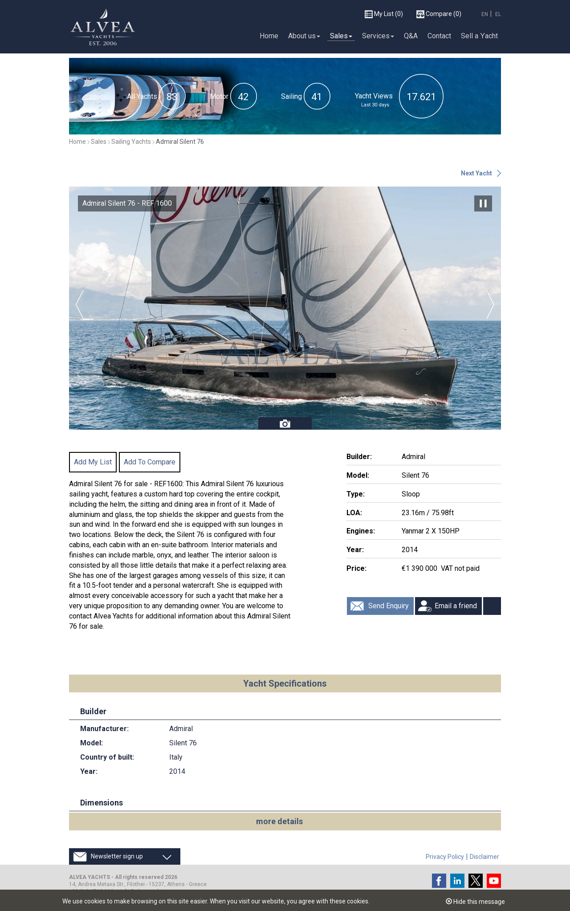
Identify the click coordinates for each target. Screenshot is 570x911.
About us (304, 35)
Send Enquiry (388, 606)
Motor (219, 96)
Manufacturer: (104, 728)
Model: (357, 475)
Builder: (359, 456)
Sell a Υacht (479, 35)
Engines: (360, 531)
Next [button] (490, 304)
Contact (439, 35)
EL (498, 14)
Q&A (411, 35)
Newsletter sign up (117, 856)
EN (484, 14)
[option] (285, 308)
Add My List (93, 462)
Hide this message (475, 901)
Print (492, 606)
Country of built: (107, 757)
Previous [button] (79, 304)
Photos (285, 423)
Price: (356, 568)
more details (279, 821)
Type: (355, 494)
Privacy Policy (445, 856)
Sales (341, 35)
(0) (384, 14)
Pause (483, 203)
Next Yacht (476, 173)
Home (269, 35)
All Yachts (142, 96)
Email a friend (456, 606)
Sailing (291, 96)
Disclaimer (484, 856)
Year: (355, 549)
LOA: (354, 512)
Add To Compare (149, 462)
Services (378, 35)
